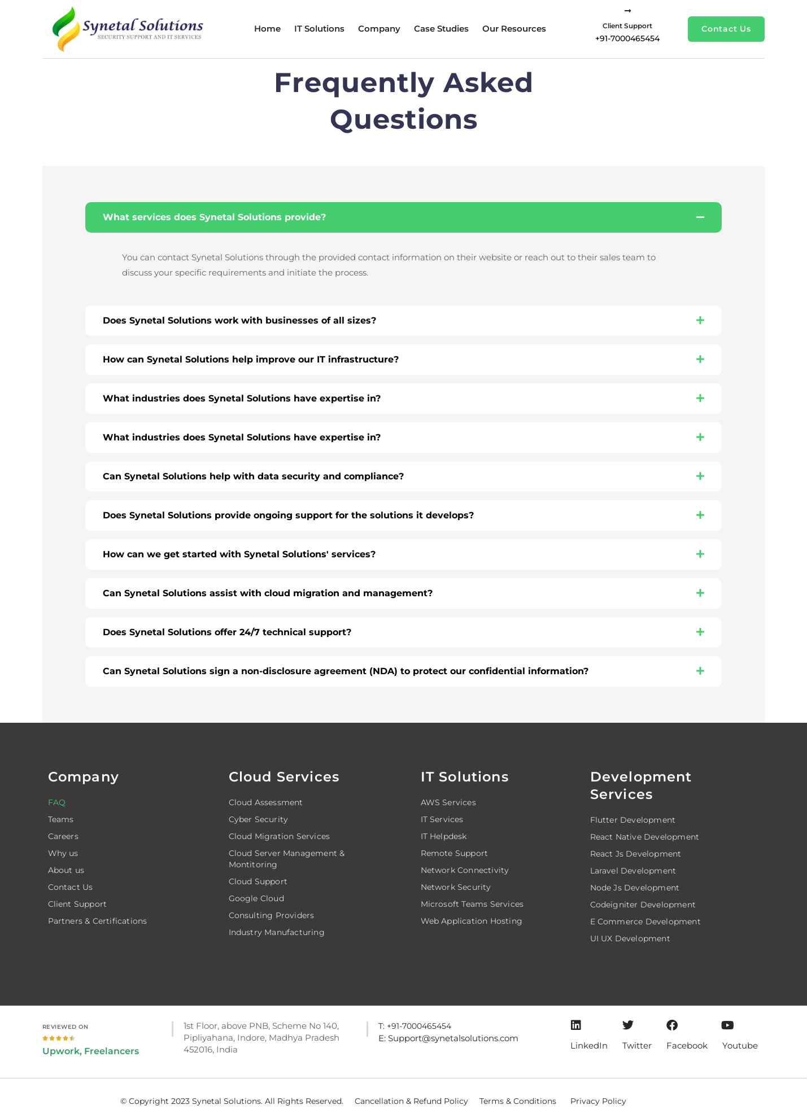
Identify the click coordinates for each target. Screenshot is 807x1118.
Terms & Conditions (517, 1101)
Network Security (456, 887)
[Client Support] (627, 11)
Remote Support (454, 853)
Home (267, 28)
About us (66, 870)
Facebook (687, 1045)
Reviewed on (65, 1026)
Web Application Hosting (472, 921)
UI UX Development (630, 938)
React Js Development (636, 854)
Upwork (61, 1051)
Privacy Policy (598, 1101)
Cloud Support (258, 881)
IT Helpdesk (444, 836)
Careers (63, 836)
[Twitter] (628, 1025)
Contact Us (70, 887)
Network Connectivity (465, 870)
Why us (63, 853)
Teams (61, 819)
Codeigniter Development (643, 904)
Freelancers (111, 1051)
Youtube (740, 1045)
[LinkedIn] (576, 1025)
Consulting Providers (272, 915)
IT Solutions (319, 28)
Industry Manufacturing (277, 932)
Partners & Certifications (97, 921)
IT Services (442, 819)
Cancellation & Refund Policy (411, 1101)
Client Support (627, 25)
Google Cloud (256, 898)
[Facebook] (672, 1025)
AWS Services (448, 802)
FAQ (57, 802)
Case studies (441, 28)
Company (379, 28)
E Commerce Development (645, 921)
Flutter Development (633, 820)
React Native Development (645, 837)
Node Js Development (635, 888)
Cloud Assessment (266, 802)
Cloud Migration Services (279, 836)
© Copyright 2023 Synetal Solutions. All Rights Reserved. (231, 1101)
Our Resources (514, 28)
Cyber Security (259, 819)
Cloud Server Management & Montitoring (287, 859)
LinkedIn (589, 1045)
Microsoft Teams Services (472, 904)
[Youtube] (728, 1025)
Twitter (637, 1045)
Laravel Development (633, 871)
